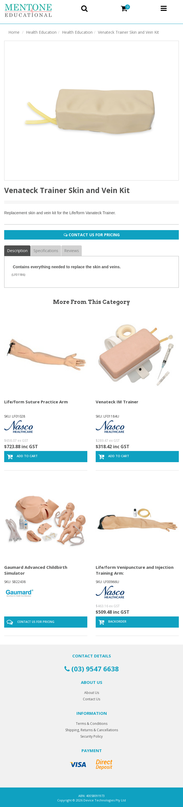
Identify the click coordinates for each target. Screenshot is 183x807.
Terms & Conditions (91, 723)
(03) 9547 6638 (91, 668)
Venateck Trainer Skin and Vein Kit (128, 32)
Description (17, 250)
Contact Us (91, 699)
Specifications (45, 250)
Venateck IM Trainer (117, 401)
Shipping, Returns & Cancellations (91, 730)
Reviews (71, 250)
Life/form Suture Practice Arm (36, 401)
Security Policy (91, 736)
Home (14, 32)
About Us (91, 692)
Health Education (41, 32)
